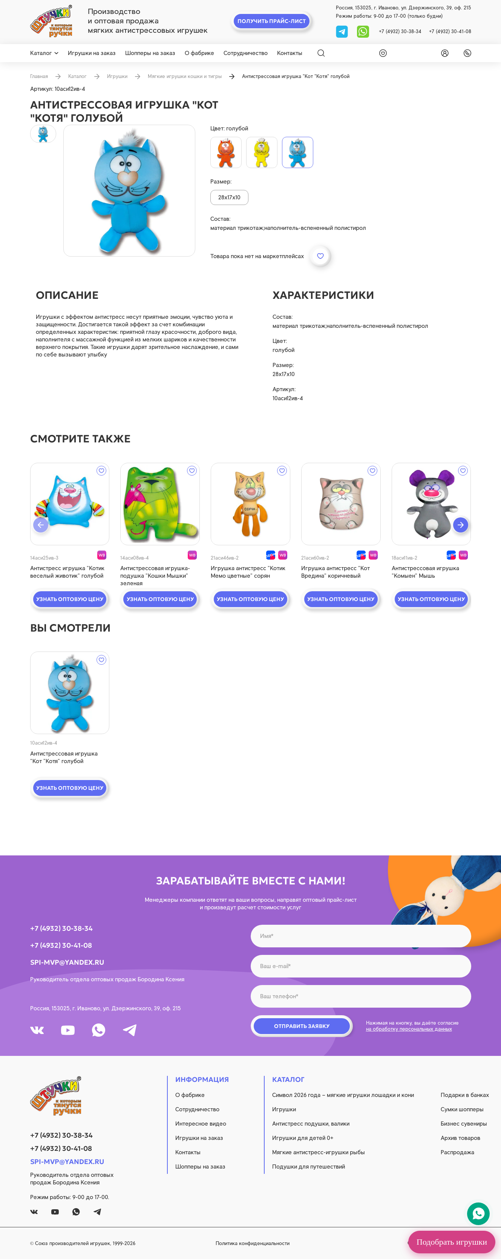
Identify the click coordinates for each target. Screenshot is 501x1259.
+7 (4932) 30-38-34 (400, 31)
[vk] (37, 1030)
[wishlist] (381, 53)
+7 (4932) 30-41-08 (450, 31)
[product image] (129, 191)
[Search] (321, 53)
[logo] (51, 21)
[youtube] (68, 1030)
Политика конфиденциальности (253, 1243)
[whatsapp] (363, 31)
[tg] (342, 31)
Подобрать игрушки (452, 1242)
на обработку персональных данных (409, 1029)
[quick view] (70, 504)
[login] (443, 53)
